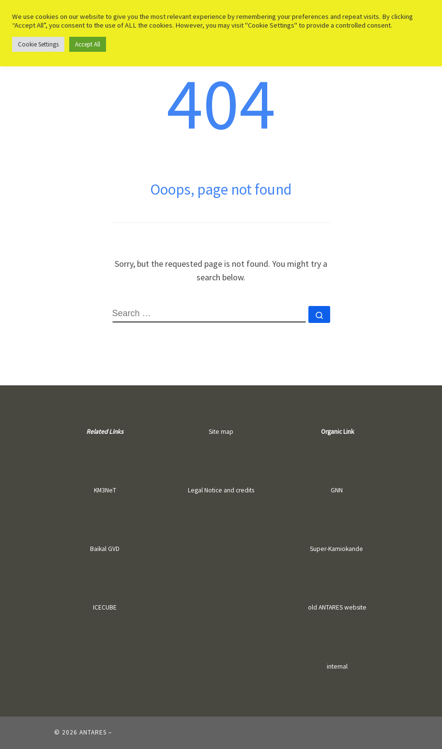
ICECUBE (105, 607)
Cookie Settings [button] (38, 44)
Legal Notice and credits (221, 490)
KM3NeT (105, 490)
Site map (221, 432)
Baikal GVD (105, 549)
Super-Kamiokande (336, 549)
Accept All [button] (87, 44)
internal (337, 666)
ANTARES (93, 732)
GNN (337, 490)
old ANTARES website (337, 607)
